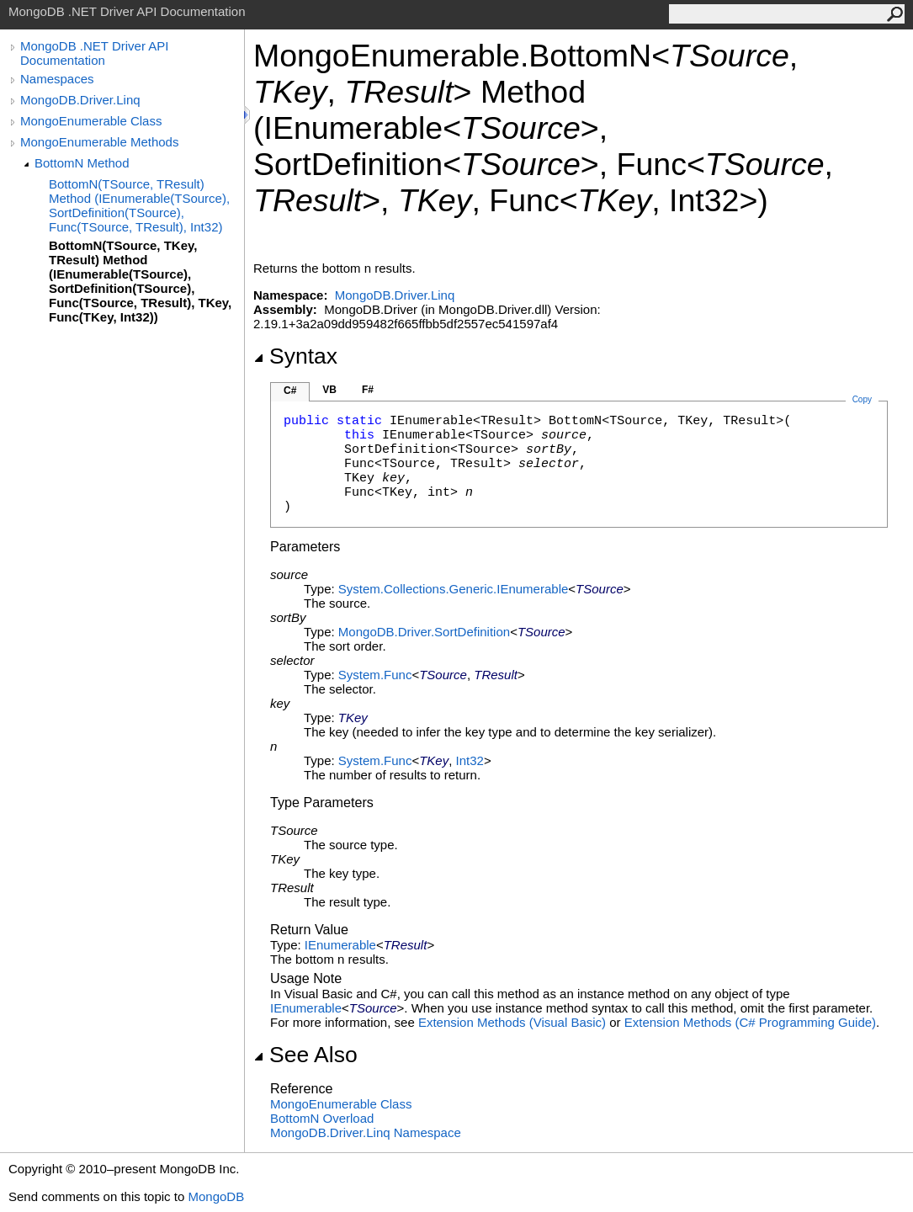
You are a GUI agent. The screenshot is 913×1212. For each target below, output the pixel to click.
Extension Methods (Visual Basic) (512, 1022)
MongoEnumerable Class (91, 121)
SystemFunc (375, 674)
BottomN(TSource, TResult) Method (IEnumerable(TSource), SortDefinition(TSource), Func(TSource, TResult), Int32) (139, 205)
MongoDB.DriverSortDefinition (424, 632)
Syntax (295, 356)
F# (368, 390)
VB (329, 390)
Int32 (470, 760)
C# (290, 390)
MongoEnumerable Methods (99, 142)
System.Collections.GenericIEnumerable (453, 589)
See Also (305, 1054)
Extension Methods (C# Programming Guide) (750, 1022)
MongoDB (216, 1196)
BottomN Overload (322, 1118)
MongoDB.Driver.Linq (80, 100)
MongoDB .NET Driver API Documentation (94, 53)
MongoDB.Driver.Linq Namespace (365, 1132)
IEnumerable (340, 945)
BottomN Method (82, 163)
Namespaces (57, 79)
